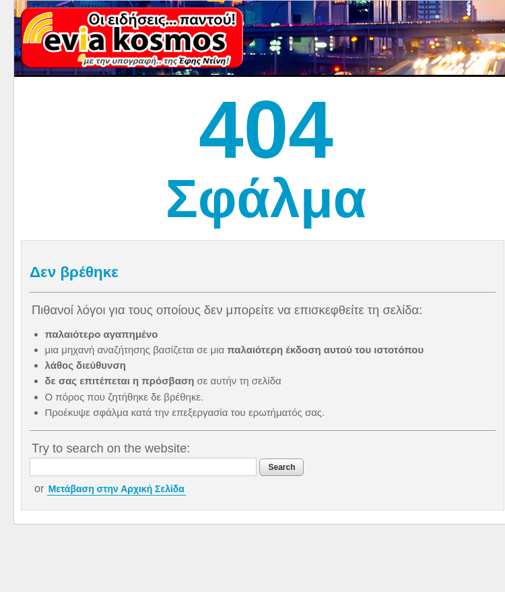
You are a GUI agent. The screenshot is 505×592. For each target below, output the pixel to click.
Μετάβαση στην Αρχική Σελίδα (116, 488)
